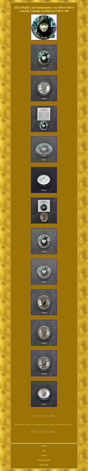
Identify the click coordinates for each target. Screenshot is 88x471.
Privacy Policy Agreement (44, 460)
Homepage (44, 445)
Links (44, 450)
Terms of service (44, 465)
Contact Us (44, 455)
